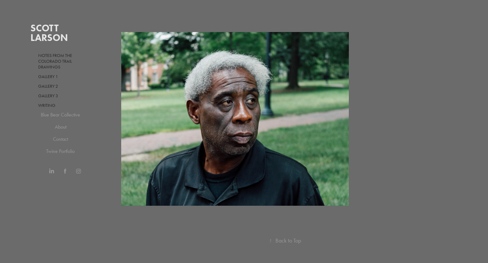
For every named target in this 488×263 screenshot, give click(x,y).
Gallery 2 (48, 86)
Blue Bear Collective (60, 115)
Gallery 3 (48, 96)
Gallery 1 (48, 76)
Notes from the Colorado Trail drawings (55, 61)
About (60, 127)
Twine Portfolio (60, 151)
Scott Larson (49, 33)
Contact (60, 139)
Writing (46, 105)
